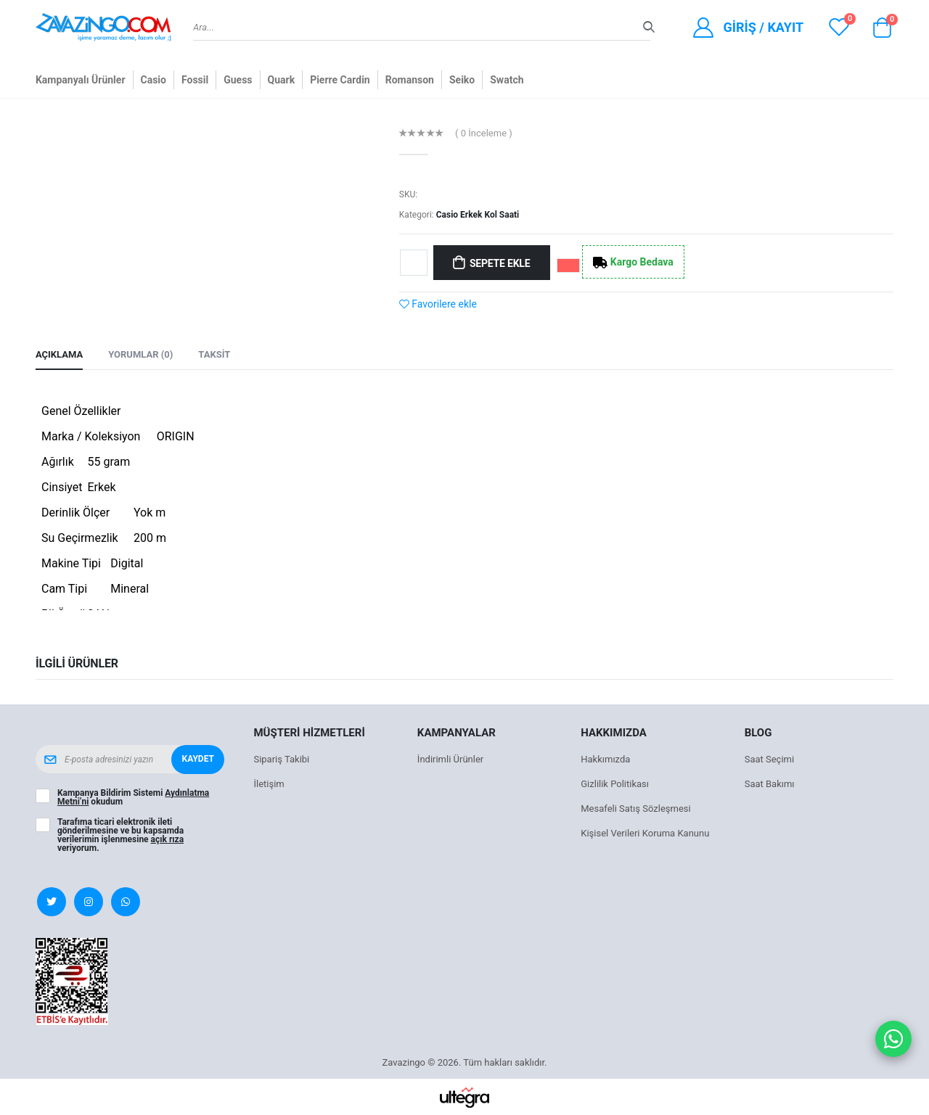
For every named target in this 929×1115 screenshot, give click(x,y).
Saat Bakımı (770, 783)
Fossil (194, 80)
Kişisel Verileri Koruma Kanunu (645, 833)
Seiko (462, 80)
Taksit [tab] (214, 354)
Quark (281, 80)
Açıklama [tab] (59, 354)
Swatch (506, 80)
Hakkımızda (605, 759)
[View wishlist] (839, 27)
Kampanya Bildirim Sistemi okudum (133, 797)
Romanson (409, 80)
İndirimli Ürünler (450, 759)
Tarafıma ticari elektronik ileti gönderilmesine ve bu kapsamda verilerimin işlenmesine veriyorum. (120, 835)
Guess (238, 80)
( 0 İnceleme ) (483, 133)
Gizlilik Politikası (615, 783)
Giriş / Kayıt (763, 27)
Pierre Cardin (340, 80)
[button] (882, 31)
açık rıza (167, 839)
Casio (153, 80)
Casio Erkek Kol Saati (478, 215)
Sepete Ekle (500, 263)
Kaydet (198, 759)
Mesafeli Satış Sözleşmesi (635, 808)
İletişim (268, 783)
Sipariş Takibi (281, 759)
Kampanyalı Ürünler (81, 80)
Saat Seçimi (769, 759)
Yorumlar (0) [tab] (140, 354)
